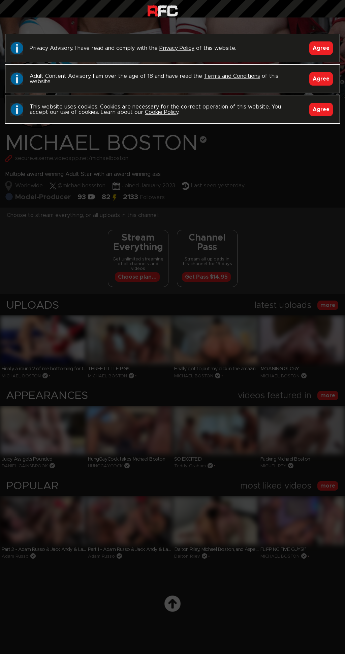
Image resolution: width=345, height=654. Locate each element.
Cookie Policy (161, 112)
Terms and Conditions (232, 76)
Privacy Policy (176, 48)
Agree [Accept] (321, 48)
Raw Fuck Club (162, 10)
